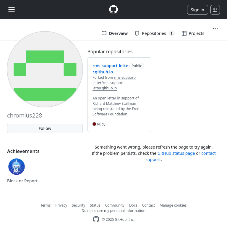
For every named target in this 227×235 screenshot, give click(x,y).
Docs (133, 205)
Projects (193, 33)
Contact (148, 205)
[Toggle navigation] (11, 9)
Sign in (197, 9)
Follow (44, 128)
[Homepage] (113, 10)
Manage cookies (173, 205)
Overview (115, 33)
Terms (45, 205)
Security (78, 205)
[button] (215, 28)
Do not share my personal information (113, 210)
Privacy (61, 205)
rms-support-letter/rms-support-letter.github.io (114, 83)
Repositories (154, 33)
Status (95, 205)
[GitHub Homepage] (96, 219)
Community (114, 205)
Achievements (23, 151)
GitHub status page (176, 153)
